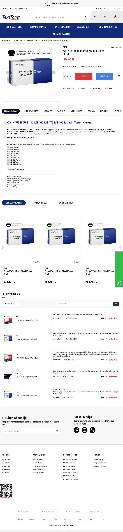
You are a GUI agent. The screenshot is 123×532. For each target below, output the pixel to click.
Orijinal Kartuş (108, 27)
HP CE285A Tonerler (69, 469)
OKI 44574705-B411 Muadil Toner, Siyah (18, 272)
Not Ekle (108, 88)
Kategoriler (117, 9)
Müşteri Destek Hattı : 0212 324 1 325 (15, 9)
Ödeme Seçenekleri (30, 111)
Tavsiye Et (81, 88)
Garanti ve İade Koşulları (39, 466)
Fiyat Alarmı (95, 88)
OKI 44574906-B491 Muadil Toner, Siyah (59, 272)
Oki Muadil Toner (32, 40)
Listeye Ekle (68, 88)
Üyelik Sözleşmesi (38, 460)
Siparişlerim (108, 9)
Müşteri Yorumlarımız (100, 463)
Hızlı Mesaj (104, 111)
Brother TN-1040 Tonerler (71, 479)
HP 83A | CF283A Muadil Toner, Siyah (26, 339)
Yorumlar (48, 111)
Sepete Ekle (84, 76)
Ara (116, 304)
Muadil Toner (38, 27)
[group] (31, 72)
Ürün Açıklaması (11, 111)
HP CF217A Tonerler (69, 466)
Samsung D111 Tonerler (70, 472)
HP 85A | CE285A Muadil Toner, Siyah (26, 396)
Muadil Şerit (84, 27)
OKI (65, 46)
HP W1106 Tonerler (69, 476)
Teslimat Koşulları (37, 469)
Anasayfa (6, 40)
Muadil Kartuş (61, 34)
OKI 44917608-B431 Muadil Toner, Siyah (100, 272)
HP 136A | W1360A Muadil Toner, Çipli (27, 320)
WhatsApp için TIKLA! (100, 466)
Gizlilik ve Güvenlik (38, 472)
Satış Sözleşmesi (37, 463)
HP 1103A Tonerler (68, 463)
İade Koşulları (76, 111)
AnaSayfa (99, 9)
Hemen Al (104, 76)
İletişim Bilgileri (98, 460)
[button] (8, 72)
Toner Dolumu (61, 27)
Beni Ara (91, 111)
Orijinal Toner (14, 27)
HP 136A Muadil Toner (70, 460)
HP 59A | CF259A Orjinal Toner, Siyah (26, 377)
